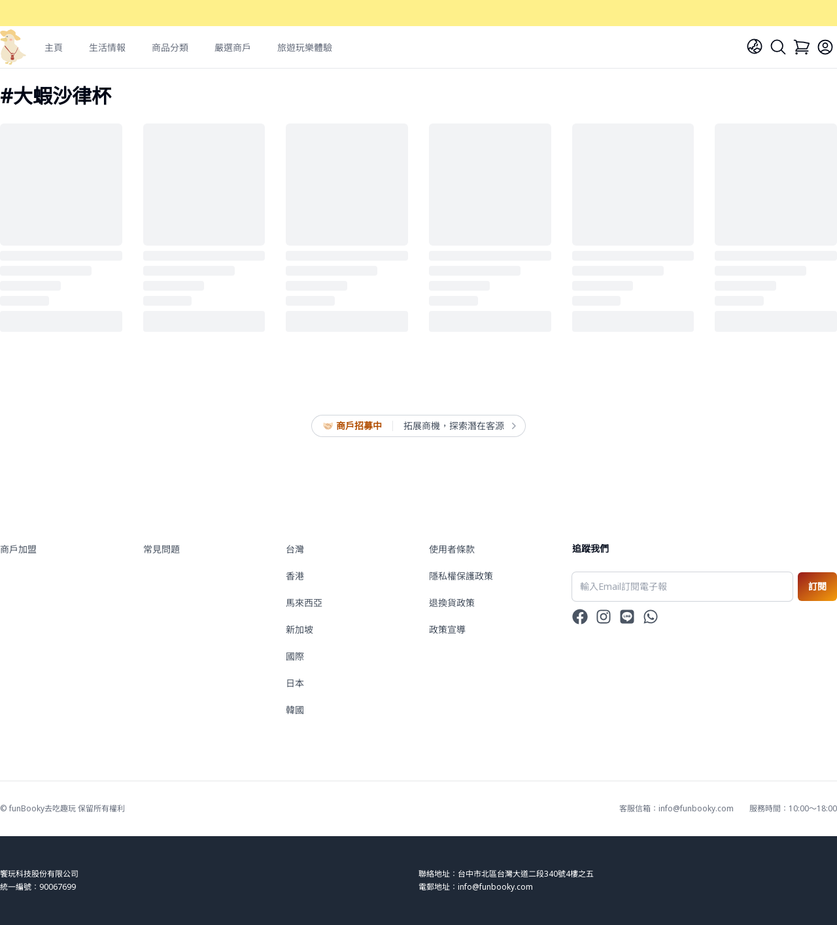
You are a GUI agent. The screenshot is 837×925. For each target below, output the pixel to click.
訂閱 (817, 586)
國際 (295, 656)
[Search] (778, 47)
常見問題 (161, 549)
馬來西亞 (304, 602)
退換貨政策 (452, 602)
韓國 (295, 710)
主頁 (53, 47)
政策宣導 (447, 629)
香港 (295, 576)
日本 (295, 683)
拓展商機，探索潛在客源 (459, 426)
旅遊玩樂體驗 (304, 47)
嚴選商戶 (232, 47)
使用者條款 (452, 549)
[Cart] (801, 47)
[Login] (825, 47)
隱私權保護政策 (461, 576)
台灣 (295, 549)
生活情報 (107, 47)
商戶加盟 (18, 549)
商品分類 (170, 47)
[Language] (754, 46)
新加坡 (299, 629)
